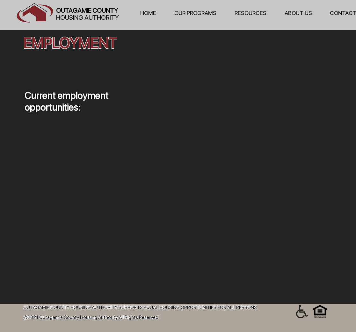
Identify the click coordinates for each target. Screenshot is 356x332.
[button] (200, 13)
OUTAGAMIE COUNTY (87, 10)
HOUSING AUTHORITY (87, 17)
